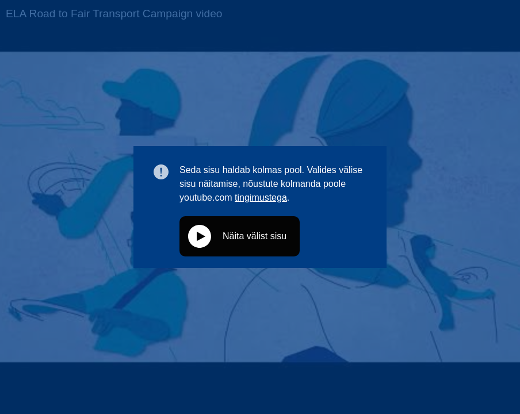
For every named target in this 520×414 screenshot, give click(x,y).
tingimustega (261, 197)
